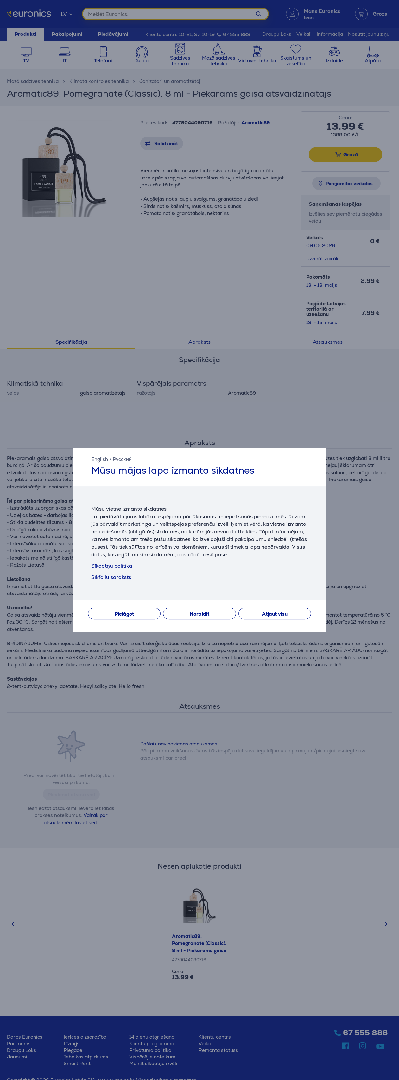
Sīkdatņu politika (111, 565)
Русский (122, 459)
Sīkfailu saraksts (111, 577)
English (99, 459)
